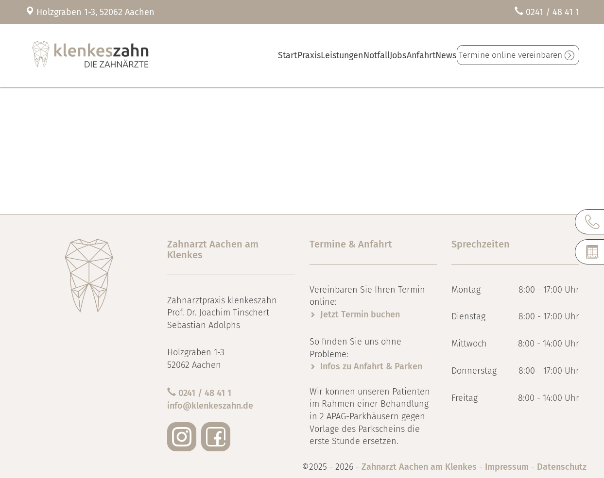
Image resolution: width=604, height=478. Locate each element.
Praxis (269, 55)
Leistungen (308, 55)
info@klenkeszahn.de (210, 405)
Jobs (377, 55)
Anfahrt (408, 55)
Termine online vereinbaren (509, 55)
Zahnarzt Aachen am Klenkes (420, 467)
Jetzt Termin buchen (360, 314)
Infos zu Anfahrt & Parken (371, 366)
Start (240, 55)
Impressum (507, 467)
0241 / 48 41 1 (552, 12)
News (440, 55)
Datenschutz (562, 467)
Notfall (348, 55)
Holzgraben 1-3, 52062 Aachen (95, 12)
